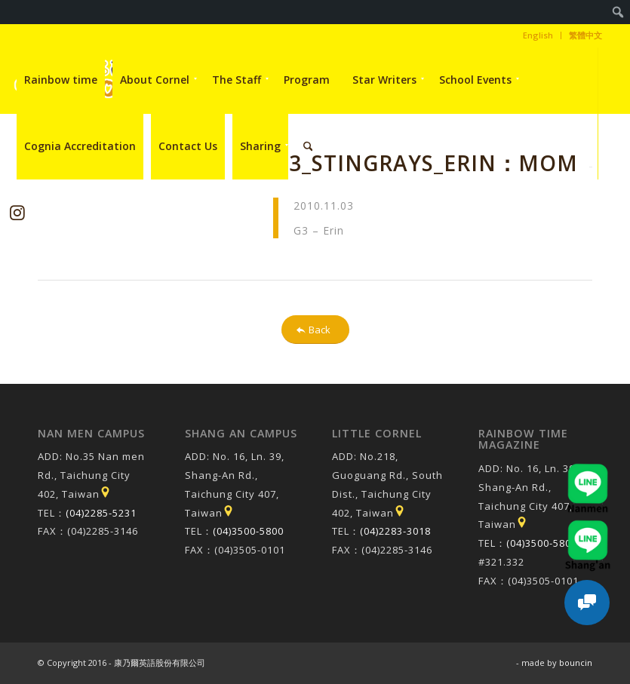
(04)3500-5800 (248, 531)
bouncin (575, 662)
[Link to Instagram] (17, 212)
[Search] (308, 146)
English (538, 35)
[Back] (315, 330)
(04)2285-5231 (101, 513)
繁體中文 (585, 35)
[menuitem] (618, 12)
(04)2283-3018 (395, 531)
